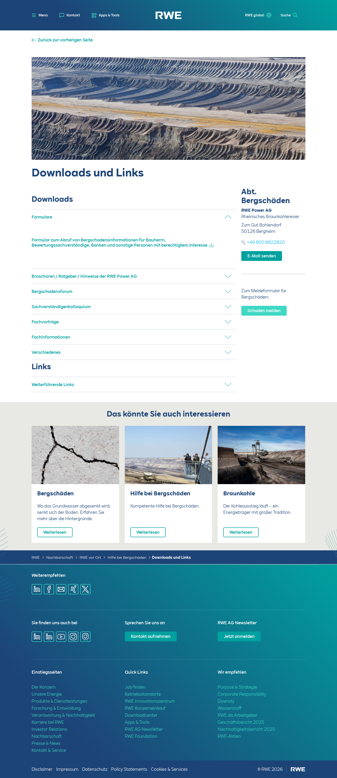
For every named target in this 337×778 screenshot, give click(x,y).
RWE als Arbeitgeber (237, 715)
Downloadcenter (141, 715)
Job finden (135, 687)
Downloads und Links (171, 557)
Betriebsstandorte (143, 694)
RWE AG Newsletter (144, 729)
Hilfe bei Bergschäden (127, 557)
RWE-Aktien (229, 736)
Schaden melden (264, 310)
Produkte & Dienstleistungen (59, 701)
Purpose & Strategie (237, 687)
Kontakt (73, 15)
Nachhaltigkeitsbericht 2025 (246, 729)
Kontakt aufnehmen (151, 636)
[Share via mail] (61, 589)
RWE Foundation (141, 736)
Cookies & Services (169, 769)
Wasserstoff (230, 708)
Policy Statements (129, 769)
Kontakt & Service (49, 750)
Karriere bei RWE (48, 722)
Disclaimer (42, 769)
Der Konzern (44, 687)
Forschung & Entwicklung (56, 708)
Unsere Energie (47, 694)
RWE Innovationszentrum (150, 701)
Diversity (226, 701)
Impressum (67, 769)
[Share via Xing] (73, 589)
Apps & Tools (109, 15)
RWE (36, 557)
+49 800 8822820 (263, 242)
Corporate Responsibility (242, 694)
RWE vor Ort (90, 557)
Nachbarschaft (59, 557)
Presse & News (46, 743)
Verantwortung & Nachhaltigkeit (63, 715)
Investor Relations (49, 729)
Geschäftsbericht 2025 (241, 722)
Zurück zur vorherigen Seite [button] (65, 40)
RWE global (253, 15)
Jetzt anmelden (239, 636)
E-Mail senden (261, 255)
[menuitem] (69, 15)
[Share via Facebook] (49, 589)
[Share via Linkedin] (37, 589)
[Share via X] (85, 589)
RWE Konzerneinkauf (145, 708)
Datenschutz (94, 769)
